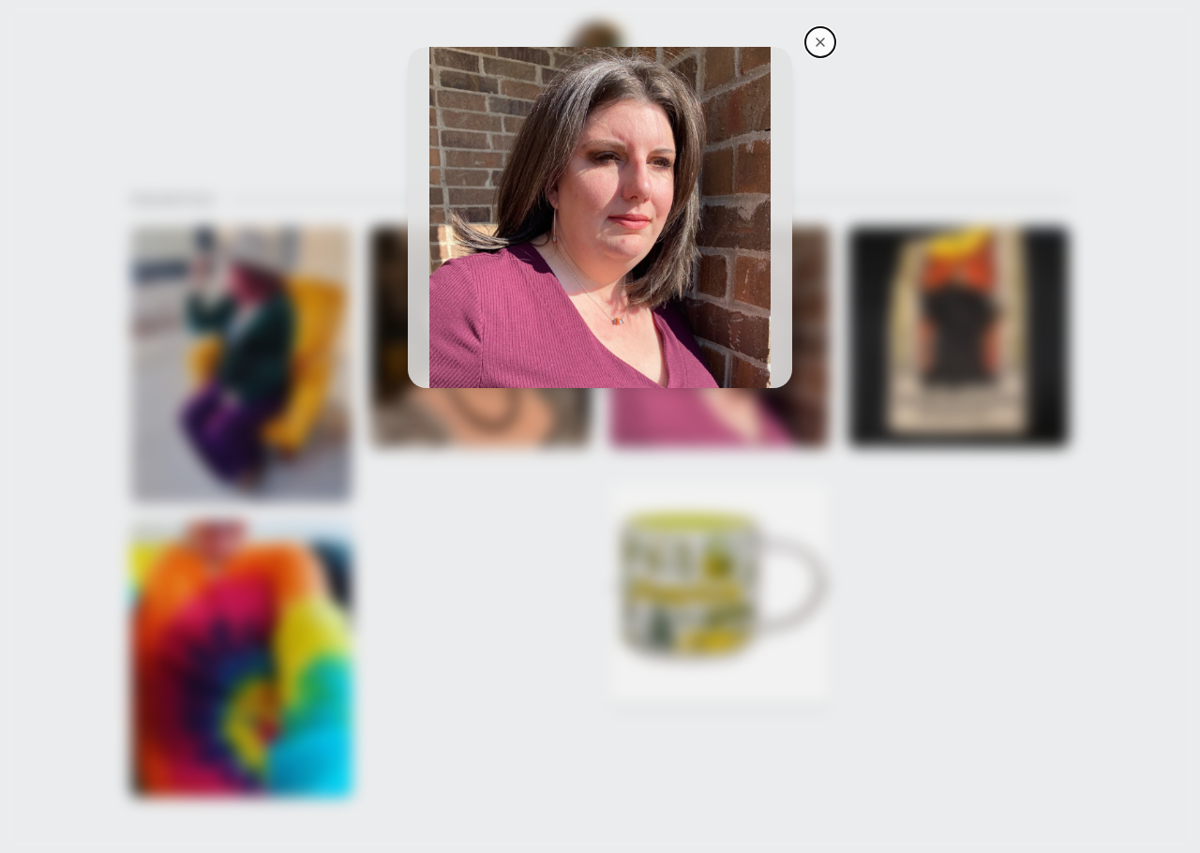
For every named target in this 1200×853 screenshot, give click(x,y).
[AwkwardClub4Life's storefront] (820, 42)
